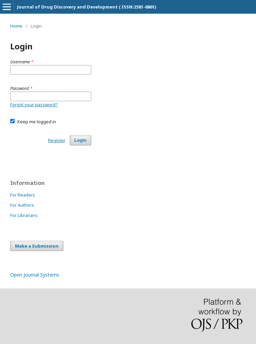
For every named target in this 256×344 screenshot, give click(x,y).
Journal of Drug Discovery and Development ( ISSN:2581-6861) (86, 7)
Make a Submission (37, 246)
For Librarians (24, 215)
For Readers (22, 195)
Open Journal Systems (34, 274)
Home (16, 26)
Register (56, 140)
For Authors (22, 205)
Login (80, 140)
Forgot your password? (34, 104)
